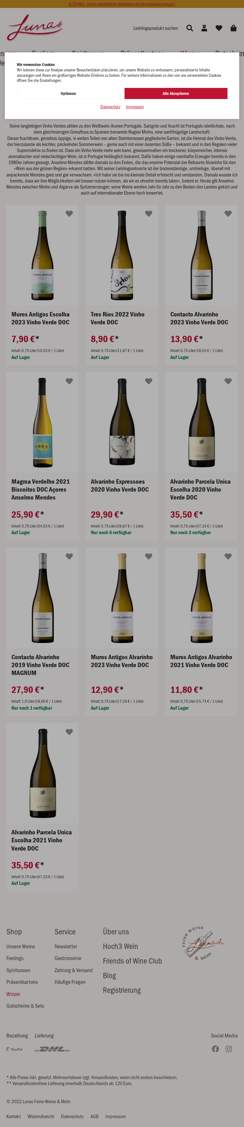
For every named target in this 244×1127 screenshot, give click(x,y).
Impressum (135, 106)
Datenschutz (110, 106)
